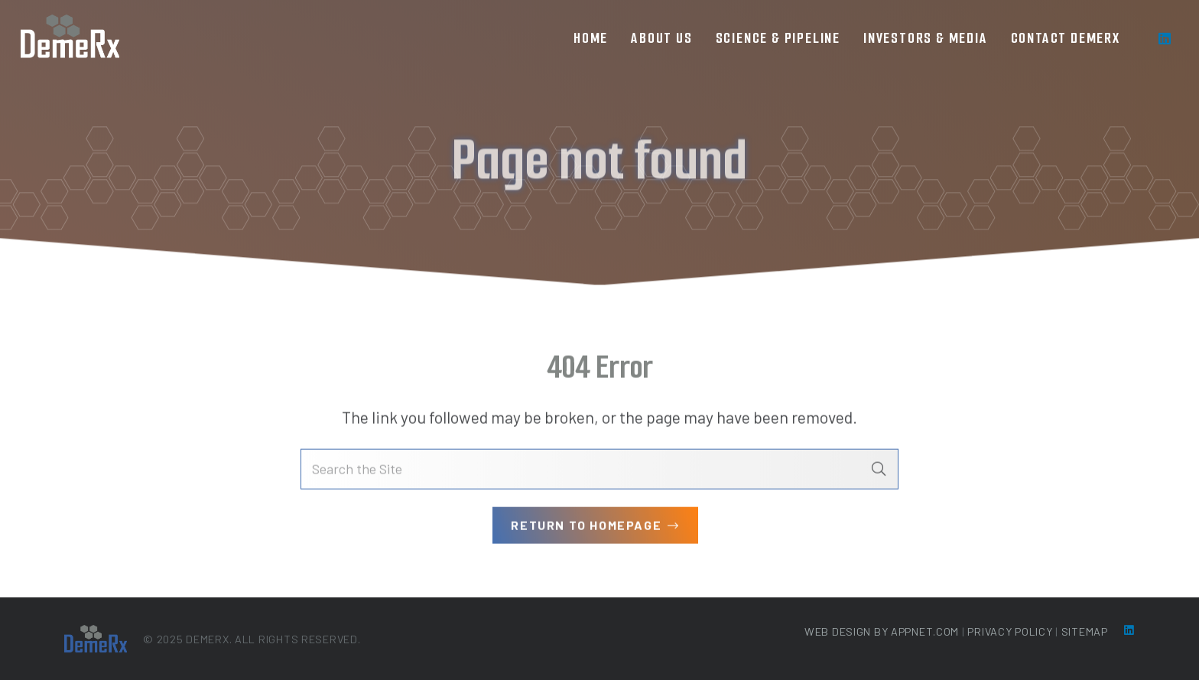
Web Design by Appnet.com (881, 631)
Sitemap (1084, 631)
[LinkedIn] (1164, 38)
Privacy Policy (1009, 631)
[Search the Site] (599, 471)
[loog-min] (70, 38)
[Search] (878, 471)
